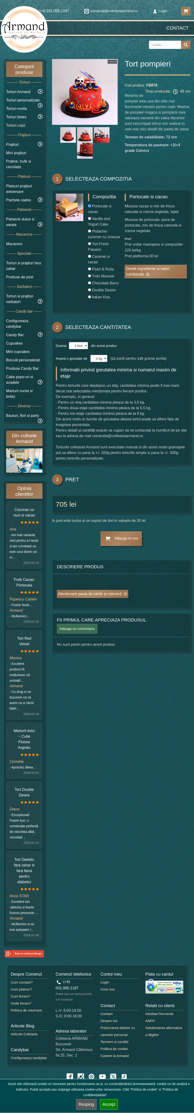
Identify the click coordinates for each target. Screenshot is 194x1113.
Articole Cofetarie (24, 1034)
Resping (86, 1104)
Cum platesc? (21, 989)
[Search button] (185, 45)
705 (61, 504)
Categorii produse (24, 69)
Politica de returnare (26, 1010)
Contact (177, 28)
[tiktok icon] (124, 1076)
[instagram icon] (81, 1076)
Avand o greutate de (71, 358)
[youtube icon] (102, 1076)
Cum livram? (20, 996)
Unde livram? (21, 1003)
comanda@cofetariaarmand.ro (111, 11)
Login (160, 11)
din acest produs (102, 346)
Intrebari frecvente (159, 1014)
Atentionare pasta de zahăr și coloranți (90, 594)
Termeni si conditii (114, 1042)
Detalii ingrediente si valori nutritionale (147, 271)
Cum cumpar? (22, 982)
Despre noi (109, 1021)
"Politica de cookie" (144, 1089)
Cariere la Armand (115, 1056)
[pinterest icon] (91, 1076)
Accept (108, 1104)
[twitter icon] (113, 1076)
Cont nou (108, 989)
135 (140, 358)
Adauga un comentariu (77, 629)
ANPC (150, 1021)
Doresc (62, 346)
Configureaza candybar (29, 1058)
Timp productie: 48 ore (167, 91)
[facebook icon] (70, 1076)
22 (114, 358)
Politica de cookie (114, 1049)
